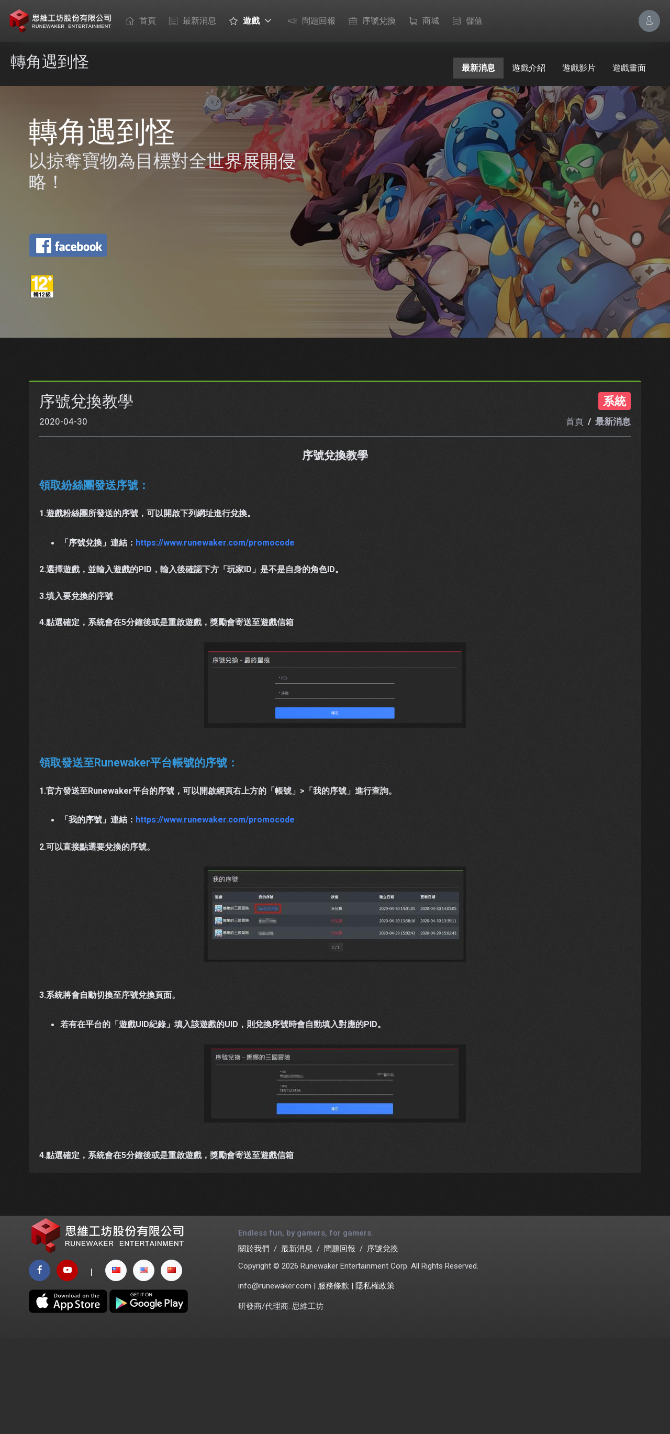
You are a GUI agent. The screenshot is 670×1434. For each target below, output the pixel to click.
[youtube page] (67, 1366)
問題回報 (309, 21)
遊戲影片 (579, 68)
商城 (421, 21)
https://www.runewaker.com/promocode (215, 630)
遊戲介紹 (528, 68)
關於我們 (254, 1345)
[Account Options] (649, 20)
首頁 (138, 21)
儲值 (465, 21)
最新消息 (190, 21)
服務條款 (333, 1382)
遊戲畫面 (629, 68)
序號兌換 (369, 21)
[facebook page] (39, 1366)
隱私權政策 (375, 1382)
